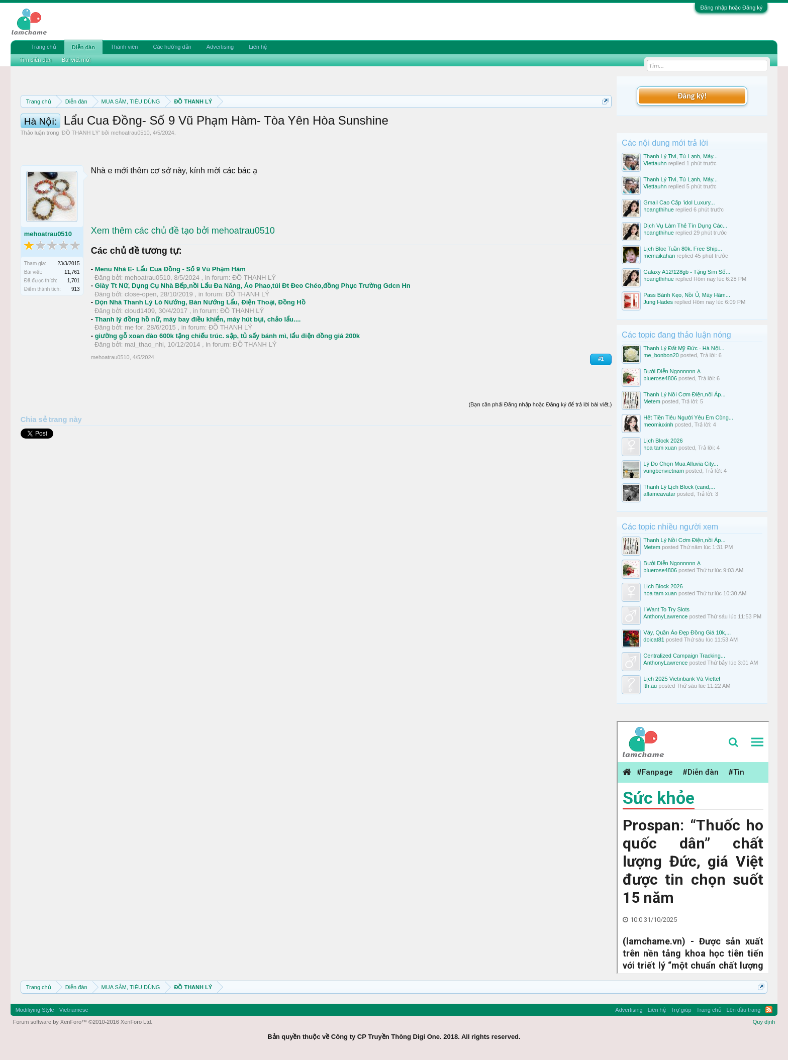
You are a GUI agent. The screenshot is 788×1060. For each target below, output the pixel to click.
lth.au (650, 686)
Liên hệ (258, 47)
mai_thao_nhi (144, 389)
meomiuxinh (658, 424)
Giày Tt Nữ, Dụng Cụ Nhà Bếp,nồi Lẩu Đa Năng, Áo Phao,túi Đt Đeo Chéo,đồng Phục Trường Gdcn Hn (253, 331)
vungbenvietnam (663, 471)
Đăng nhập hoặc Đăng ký (731, 8)
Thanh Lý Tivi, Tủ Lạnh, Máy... (680, 156)
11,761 (72, 317)
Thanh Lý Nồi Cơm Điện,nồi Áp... (684, 394)
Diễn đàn (83, 47)
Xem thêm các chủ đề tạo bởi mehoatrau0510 (183, 276)
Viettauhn (654, 163)
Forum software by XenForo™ (83, 1022)
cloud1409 (140, 356)
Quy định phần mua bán (348, 126)
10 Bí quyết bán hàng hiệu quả (152, 137)
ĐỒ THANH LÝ (80, 178)
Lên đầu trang (744, 1010)
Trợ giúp (681, 1010)
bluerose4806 (660, 378)
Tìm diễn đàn (36, 60)
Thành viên (124, 47)
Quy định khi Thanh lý (442, 126)
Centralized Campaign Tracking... (684, 656)
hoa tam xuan (660, 448)
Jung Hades (658, 302)
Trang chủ (43, 47)
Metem (651, 401)
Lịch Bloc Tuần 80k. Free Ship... (682, 249)
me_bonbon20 (660, 355)
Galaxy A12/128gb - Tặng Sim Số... (686, 272)
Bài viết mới (76, 60)
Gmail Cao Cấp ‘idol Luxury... (679, 202)
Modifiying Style (35, 1010)
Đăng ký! (692, 95)
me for (134, 372)
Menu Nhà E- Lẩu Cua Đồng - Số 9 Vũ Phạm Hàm (170, 314)
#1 (601, 404)
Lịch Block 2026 (662, 441)
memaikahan (659, 256)
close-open (141, 339)
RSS (768, 1009)
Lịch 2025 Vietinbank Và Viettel (681, 679)
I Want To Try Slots (666, 609)
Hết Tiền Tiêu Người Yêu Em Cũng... (688, 417)
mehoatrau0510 (130, 178)
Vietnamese (73, 1010)
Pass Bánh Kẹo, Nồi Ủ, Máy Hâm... (686, 295)
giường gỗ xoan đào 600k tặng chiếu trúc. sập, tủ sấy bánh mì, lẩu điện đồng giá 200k (227, 381)
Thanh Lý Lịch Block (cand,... (679, 487)
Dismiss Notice (603, 125)
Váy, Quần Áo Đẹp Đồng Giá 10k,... (687, 632)
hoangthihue (658, 209)
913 (75, 334)
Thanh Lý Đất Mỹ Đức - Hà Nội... (683, 348)
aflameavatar (659, 494)
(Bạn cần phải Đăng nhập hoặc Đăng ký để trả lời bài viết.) (540, 450)
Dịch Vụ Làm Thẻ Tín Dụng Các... (685, 226)
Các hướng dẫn (172, 47)
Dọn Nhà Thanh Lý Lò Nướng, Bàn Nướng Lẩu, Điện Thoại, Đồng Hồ (200, 347)
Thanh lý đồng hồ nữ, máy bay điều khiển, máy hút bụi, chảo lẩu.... (198, 364)
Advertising (220, 47)
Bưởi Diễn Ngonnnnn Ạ (671, 371)
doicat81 (653, 640)
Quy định (764, 1022)
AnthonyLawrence (665, 616)
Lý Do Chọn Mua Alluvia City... (680, 464)
